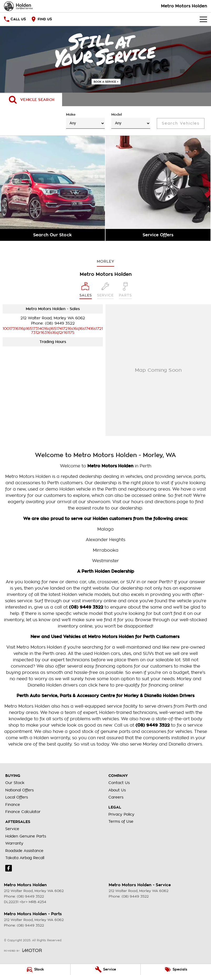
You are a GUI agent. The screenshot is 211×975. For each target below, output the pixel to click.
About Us (117, 790)
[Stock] (35, 969)
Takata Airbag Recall (24, 858)
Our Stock (14, 783)
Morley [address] (105, 261)
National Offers (19, 790)
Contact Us (119, 783)
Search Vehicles (180, 123)
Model (130, 121)
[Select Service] (105, 290)
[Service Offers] (158, 188)
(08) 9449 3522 (60, 323)
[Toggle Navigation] (203, 19)
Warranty (14, 843)
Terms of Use (120, 821)
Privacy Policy (121, 814)
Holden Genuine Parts (25, 836)
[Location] (85, 290)
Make (85, 121)
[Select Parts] (125, 290)
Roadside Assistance (24, 850)
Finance (12, 804)
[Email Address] (53, 330)
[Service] (106, 969)
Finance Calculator (23, 812)
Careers (115, 797)
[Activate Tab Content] (31, 99)
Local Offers (16, 797)
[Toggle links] (23, 950)
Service (12, 829)
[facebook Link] (8, 868)
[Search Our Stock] (52, 188)
